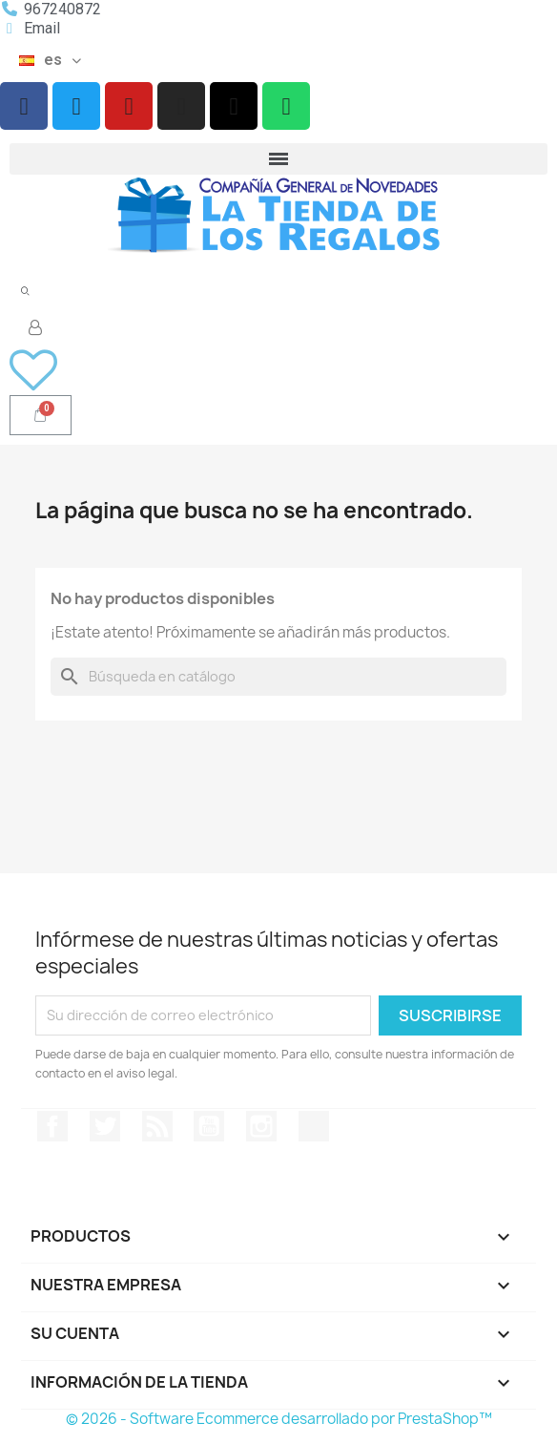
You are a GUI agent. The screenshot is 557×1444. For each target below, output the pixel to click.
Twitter (105, 1126)
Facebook (52, 1126)
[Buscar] (278, 677)
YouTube (209, 1126)
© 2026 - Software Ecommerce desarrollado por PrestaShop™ (279, 1419)
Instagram (261, 1126)
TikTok (314, 1126)
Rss (157, 1126)
